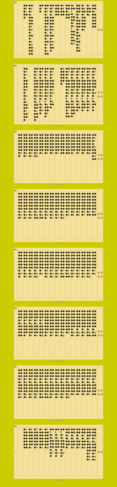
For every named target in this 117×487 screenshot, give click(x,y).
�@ (15, 2)
